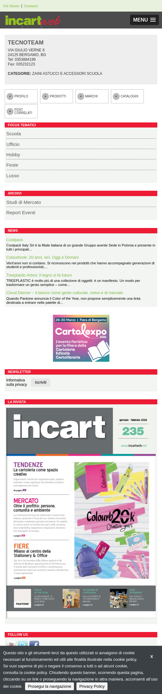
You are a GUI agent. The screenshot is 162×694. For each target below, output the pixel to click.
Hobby (13, 154)
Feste (12, 165)
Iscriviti (40, 382)
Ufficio (12, 144)
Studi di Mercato (23, 202)
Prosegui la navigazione (49, 686)
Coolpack (14, 239)
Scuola (13, 133)
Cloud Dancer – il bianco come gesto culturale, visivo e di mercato (64, 292)
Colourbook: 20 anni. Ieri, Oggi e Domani (42, 257)
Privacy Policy (92, 686)
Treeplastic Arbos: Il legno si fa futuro (39, 275)
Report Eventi (20, 212)
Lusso (12, 175)
